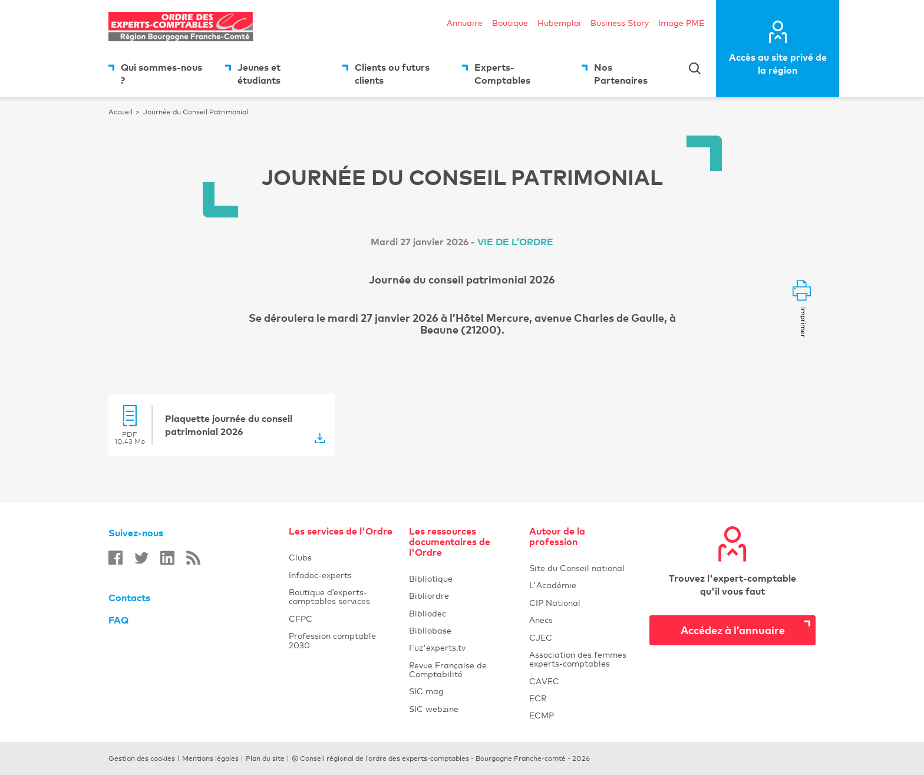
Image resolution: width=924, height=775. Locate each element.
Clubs (342, 557)
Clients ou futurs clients (392, 73)
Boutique (510, 23)
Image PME (681, 23)
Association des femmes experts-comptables (582, 658)
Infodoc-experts (342, 575)
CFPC (300, 619)
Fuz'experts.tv (462, 647)
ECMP (582, 715)
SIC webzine (462, 709)
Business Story (619, 23)
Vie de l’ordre (515, 242)
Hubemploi (559, 23)
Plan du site (265, 758)
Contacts (129, 597)
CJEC (582, 637)
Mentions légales (210, 758)
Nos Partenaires (621, 73)
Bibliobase (462, 630)
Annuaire (465, 23)
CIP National (582, 603)
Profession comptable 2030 (332, 640)
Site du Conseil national (577, 568)
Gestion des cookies (141, 758)
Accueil (120, 112)
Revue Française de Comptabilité (462, 669)
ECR (582, 698)
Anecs (582, 620)
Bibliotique (462, 578)
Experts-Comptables (502, 73)
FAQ (118, 620)
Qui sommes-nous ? (161, 73)
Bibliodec (462, 613)
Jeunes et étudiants (258, 73)
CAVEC (582, 681)
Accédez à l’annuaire (733, 630)
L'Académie (582, 585)
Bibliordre (462, 596)
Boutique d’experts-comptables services (329, 596)
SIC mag (462, 691)
